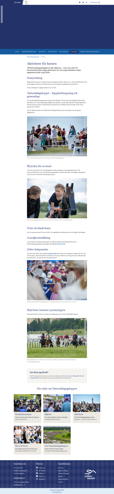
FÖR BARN (74, 51)
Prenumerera (19, 485)
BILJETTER (42, 51)
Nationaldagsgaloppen (33, 57)
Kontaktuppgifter (19, 473)
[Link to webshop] (79, 2)
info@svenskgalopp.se (20, 470)
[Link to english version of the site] (83, 2)
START (17, 51)
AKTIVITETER (52, 51)
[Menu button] (18, 2)
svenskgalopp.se (57, 492)
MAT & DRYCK (64, 51)
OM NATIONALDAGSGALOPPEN (89, 51)
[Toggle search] (86, 2)
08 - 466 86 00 (18, 468)
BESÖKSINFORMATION (29, 51)
